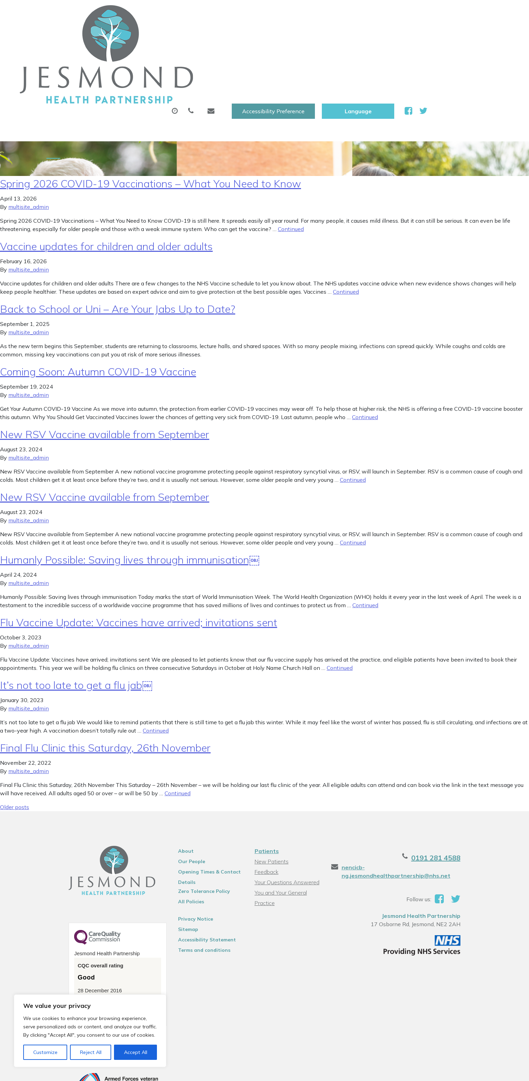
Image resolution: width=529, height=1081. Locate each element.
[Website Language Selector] (440, 12)
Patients (265, 799)
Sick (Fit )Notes (309, 34)
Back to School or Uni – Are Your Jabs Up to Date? (117, 257)
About (125, 34)
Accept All (135, 1052)
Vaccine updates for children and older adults (106, 194)
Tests (359, 34)
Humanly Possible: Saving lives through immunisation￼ (129, 508)
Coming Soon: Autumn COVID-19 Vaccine (98, 320)
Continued (291, 177)
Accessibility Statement (196, 888)
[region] (90, 1030)
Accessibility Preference (355, 12)
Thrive (478, 1070)
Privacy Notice (184, 867)
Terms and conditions (193, 898)
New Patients (407, 34)
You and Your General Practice (279, 842)
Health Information (143, 58)
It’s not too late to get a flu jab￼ (76, 633)
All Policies (180, 850)
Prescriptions (248, 34)
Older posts (14, 755)
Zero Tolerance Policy (193, 839)
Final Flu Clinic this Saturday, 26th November (105, 696)
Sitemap (177, 878)
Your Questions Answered (285, 830)
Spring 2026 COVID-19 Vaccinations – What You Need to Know (150, 132)
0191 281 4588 (460, 806)
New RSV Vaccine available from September (104, 382)
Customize (45, 1052)
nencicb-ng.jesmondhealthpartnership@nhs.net (419, 815)
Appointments (184, 34)
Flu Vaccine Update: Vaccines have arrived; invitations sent (138, 570)
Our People (180, 810)
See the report (73, 951)
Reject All (91, 1052)
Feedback (265, 820)
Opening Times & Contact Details (198, 821)
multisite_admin (28, 155)
